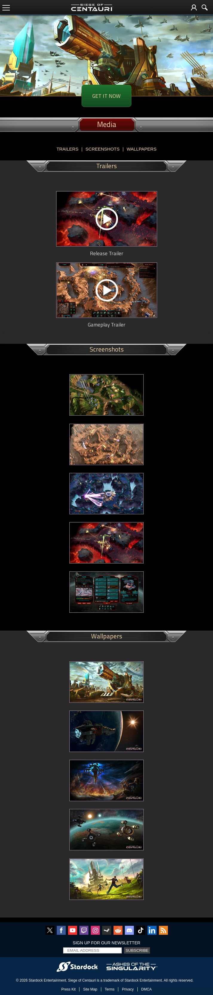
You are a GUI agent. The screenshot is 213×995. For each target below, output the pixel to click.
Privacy (128, 989)
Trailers (67, 148)
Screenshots (102, 148)
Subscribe (136, 950)
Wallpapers (142, 148)
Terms (110, 989)
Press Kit (68, 989)
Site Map (90, 989)
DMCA (146, 989)
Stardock (36, 980)
